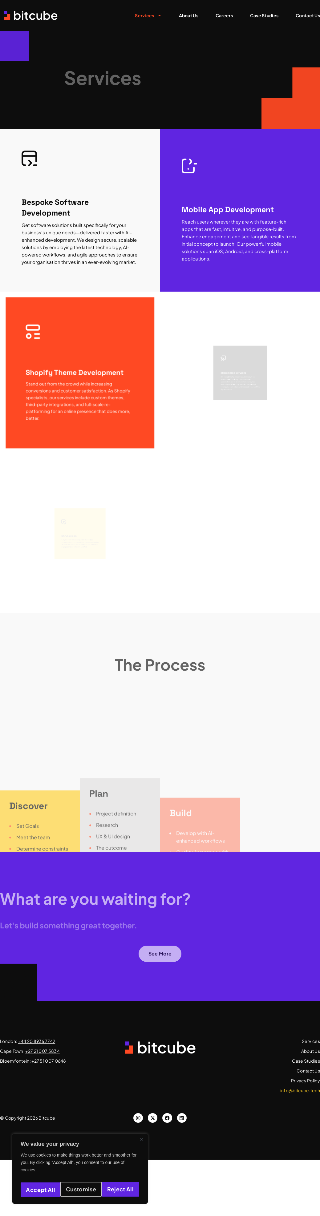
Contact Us (308, 15)
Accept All (120, 1189)
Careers (224, 15)
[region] (80, 1171)
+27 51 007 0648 (48, 1061)
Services (148, 15)
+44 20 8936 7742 (36, 1041)
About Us (188, 15)
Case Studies (264, 15)
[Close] (141, 1143)
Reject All (80, 1189)
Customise (40, 1189)
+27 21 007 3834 (42, 1051)
